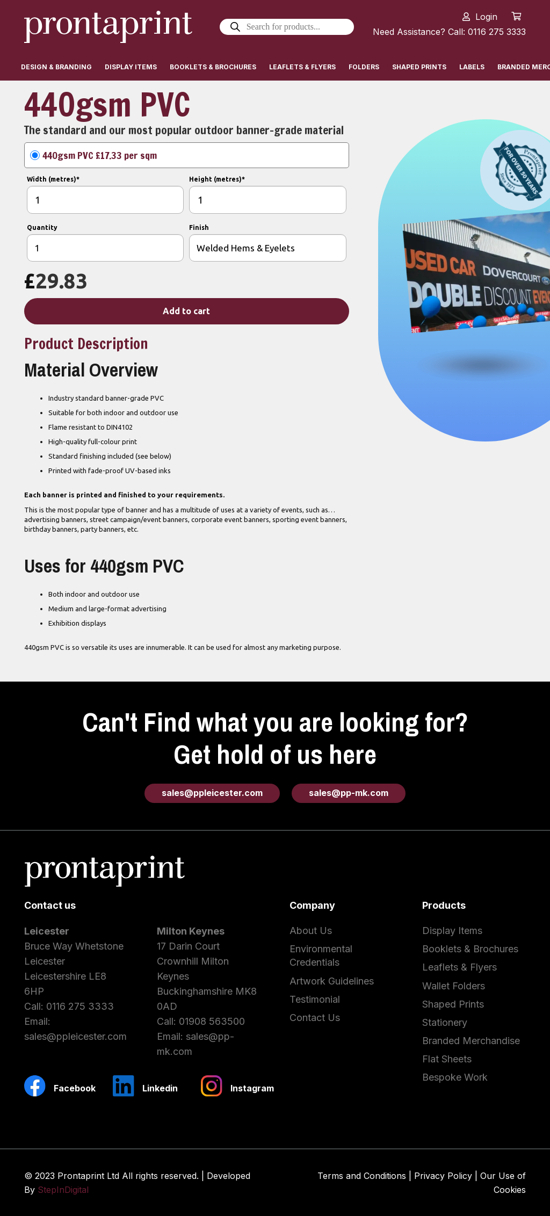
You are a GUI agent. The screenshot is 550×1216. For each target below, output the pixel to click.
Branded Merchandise (471, 1040)
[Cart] (516, 16)
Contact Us (315, 1017)
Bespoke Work (455, 1077)
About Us (311, 930)
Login (486, 16)
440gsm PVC (99, 155)
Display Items (452, 930)
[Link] (108, 27)
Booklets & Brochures (470, 948)
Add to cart (186, 311)
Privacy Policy (443, 1175)
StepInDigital (63, 1189)
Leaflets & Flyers (459, 967)
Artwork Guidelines (332, 981)
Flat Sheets (447, 1059)
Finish (199, 227)
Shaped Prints (453, 1004)
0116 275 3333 (80, 1006)
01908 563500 (212, 1021)
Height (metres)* (217, 179)
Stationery (444, 1022)
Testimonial (315, 999)
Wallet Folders (453, 985)
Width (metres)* (53, 179)
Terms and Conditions (361, 1175)
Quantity (42, 227)
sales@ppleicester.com (75, 1036)
